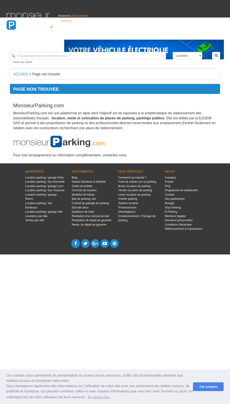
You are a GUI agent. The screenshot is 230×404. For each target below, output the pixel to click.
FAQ (168, 186)
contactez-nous (114, 155)
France (195, 34)
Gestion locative (128, 203)
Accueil (20, 74)
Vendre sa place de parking (135, 190)
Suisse (219, 34)
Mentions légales (175, 216)
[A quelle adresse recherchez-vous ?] (88, 55)
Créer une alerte (22, 62)
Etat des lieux (80, 207)
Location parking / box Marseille (44, 181)
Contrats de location (84, 190)
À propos (170, 177)
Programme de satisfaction (181, 190)
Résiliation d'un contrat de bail (90, 216)
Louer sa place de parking (134, 194)
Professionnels (151, 34)
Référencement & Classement (183, 228)
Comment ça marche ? (132, 177)
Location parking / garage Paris (44, 177)
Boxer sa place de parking (134, 186)
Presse (169, 181)
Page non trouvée (46, 74)
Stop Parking (173, 207)
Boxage (169, 203)
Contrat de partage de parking (90, 203)
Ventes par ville (34, 220)
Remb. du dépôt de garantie (89, 224)
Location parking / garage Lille (43, 211)
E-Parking (171, 211)
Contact (170, 194)
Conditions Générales (178, 224)
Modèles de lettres (83, 194)
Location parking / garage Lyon (44, 186)
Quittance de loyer (83, 211)
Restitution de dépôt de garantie (91, 220)
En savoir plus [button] (99, 397)
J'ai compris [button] (208, 386)
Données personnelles (179, 220)
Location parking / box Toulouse (44, 190)
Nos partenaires (175, 198)
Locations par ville (36, 216)
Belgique (207, 34)
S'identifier (169, 34)
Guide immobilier (82, 186)
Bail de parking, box (84, 198)
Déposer (183, 34)
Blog (75, 177)
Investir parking (127, 198)
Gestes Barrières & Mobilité (89, 181)
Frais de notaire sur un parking (137, 181)
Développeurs (127, 211)
